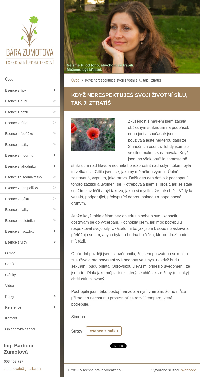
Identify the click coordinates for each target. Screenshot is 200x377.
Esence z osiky (16, 145)
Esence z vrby (16, 242)
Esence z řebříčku (19, 134)
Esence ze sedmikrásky (23, 177)
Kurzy (9, 296)
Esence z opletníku (20, 221)
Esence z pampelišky (21, 188)
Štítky (76, 331)
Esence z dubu (16, 101)
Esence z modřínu (19, 155)
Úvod (9, 79)
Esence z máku (17, 199)
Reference (13, 307)
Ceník (9, 264)
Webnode (188, 370)
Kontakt (11, 318)
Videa (9, 286)
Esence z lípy (15, 90)
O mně (10, 253)
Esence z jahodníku (20, 166)
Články (10, 275)
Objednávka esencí (20, 329)
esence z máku (104, 331)
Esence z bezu (16, 112)
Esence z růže (16, 123)
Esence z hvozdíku (20, 231)
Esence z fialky (16, 210)
